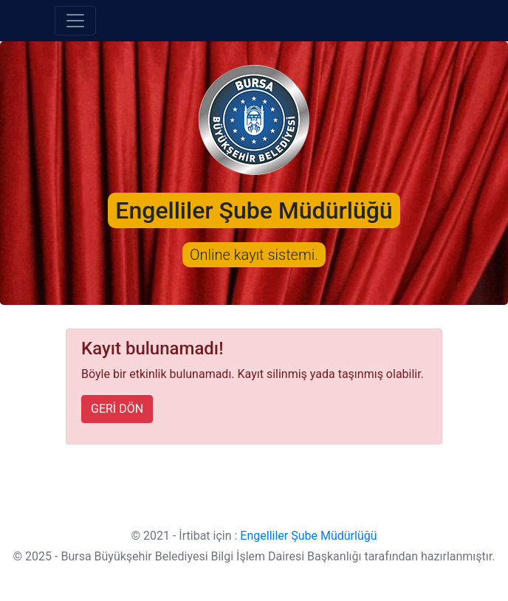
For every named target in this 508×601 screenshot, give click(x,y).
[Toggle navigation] (75, 20)
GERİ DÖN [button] (117, 409)
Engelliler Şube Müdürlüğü (308, 536)
